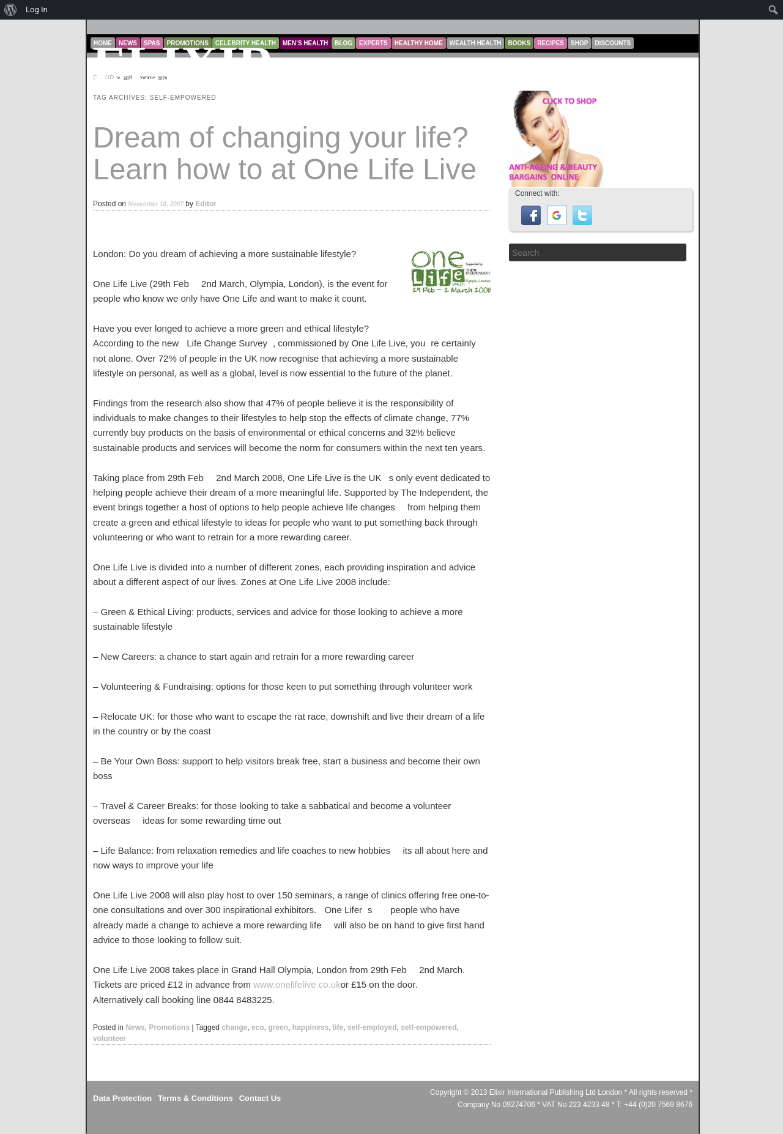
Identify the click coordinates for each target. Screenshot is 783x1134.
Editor (206, 204)
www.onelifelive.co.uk (297, 984)
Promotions (169, 1027)
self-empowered (428, 1027)
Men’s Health (305, 43)
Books (519, 43)
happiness (310, 1027)
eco (257, 1027)
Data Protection (122, 1098)
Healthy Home (419, 43)
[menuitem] (10, 10)
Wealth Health (476, 43)
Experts (373, 43)
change (234, 1027)
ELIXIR (183, 64)
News (134, 1027)
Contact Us (260, 1098)
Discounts (613, 43)
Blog (343, 43)
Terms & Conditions (195, 1098)
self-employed (372, 1027)
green (278, 1027)
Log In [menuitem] (37, 9)
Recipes (550, 43)
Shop (579, 43)
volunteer (109, 1038)
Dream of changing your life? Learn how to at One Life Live (285, 153)
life (338, 1027)
